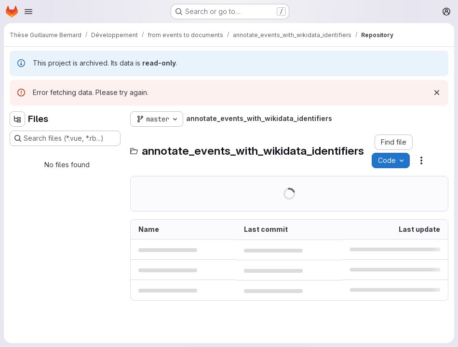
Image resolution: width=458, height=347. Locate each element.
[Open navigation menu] (28, 11)
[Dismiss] (437, 92)
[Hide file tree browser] (17, 119)
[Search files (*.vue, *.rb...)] (65, 138)
